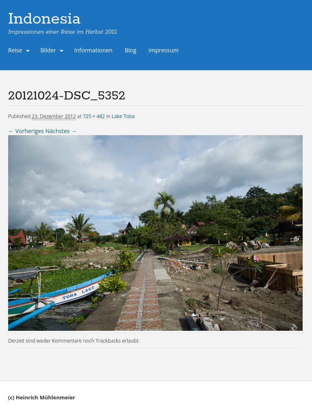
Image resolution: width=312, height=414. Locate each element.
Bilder (50, 51)
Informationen (93, 50)
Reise (17, 51)
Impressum (164, 50)
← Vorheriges (26, 131)
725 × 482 (94, 116)
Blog (130, 50)
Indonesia (44, 19)
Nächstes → (61, 131)
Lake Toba (123, 116)
